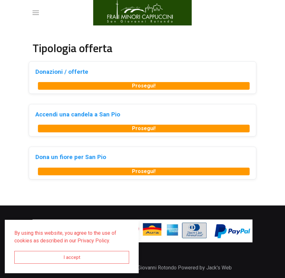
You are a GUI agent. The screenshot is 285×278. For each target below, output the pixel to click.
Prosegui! (144, 86)
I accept (71, 257)
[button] (36, 12)
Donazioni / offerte (61, 71)
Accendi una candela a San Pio (77, 114)
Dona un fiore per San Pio (70, 157)
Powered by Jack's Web (205, 268)
